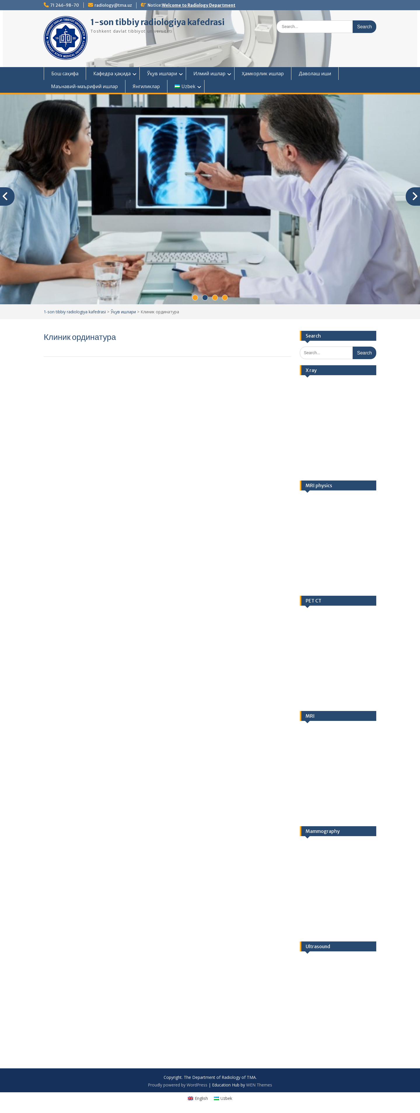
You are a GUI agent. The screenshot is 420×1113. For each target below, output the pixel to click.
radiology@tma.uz (113, 5)
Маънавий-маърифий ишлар (84, 86)
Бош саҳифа (64, 73)
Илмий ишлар (209, 73)
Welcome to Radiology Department (198, 5)
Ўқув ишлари (162, 73)
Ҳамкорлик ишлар (263, 73)
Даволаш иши (315, 73)
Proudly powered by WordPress (177, 1085)
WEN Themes (259, 1085)
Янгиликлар (146, 86)
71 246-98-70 (64, 5)
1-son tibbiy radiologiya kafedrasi (157, 22)
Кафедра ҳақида (112, 73)
